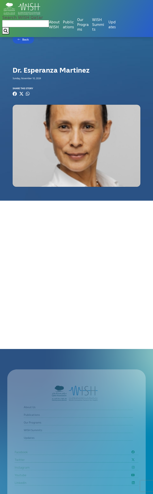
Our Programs (83, 24)
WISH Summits (98, 24)
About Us (29, 411)
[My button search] (5, 30)
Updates (112, 24)
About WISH (54, 24)
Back (25, 39)
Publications (68, 24)
